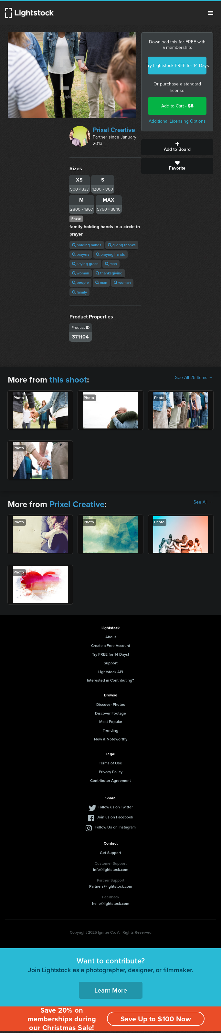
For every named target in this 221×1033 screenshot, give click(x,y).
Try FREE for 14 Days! (110, 654)
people (80, 282)
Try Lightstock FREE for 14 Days (177, 65)
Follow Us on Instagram (115, 827)
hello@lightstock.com (110, 903)
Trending (110, 730)
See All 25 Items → (194, 377)
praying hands (110, 254)
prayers (80, 254)
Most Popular (110, 722)
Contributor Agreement (110, 780)
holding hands (86, 245)
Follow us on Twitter (115, 807)
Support (111, 663)
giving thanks (122, 245)
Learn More (110, 990)
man (111, 264)
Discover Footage (110, 713)
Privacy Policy (110, 772)
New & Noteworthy (110, 739)
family (79, 292)
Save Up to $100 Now (156, 1019)
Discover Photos (110, 704)
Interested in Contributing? (110, 680)
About (110, 637)
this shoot (68, 379)
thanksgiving (109, 273)
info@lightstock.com (110, 869)
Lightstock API (110, 672)
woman (80, 273)
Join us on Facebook (115, 817)
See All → (203, 502)
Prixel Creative (114, 130)
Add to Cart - (177, 106)
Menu (210, 13)
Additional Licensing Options (177, 121)
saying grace (85, 264)
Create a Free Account (110, 646)
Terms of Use (110, 763)
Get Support (110, 853)
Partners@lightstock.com (110, 886)
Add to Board (177, 147)
